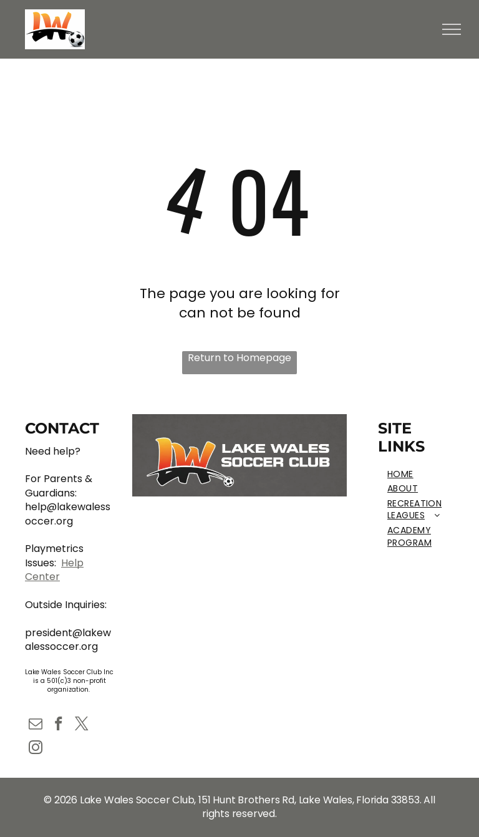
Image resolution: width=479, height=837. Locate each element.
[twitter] (81, 725)
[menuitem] (422, 474)
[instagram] (35, 749)
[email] (35, 725)
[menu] (451, 29)
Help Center (54, 570)
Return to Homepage (239, 358)
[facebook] (58, 725)
